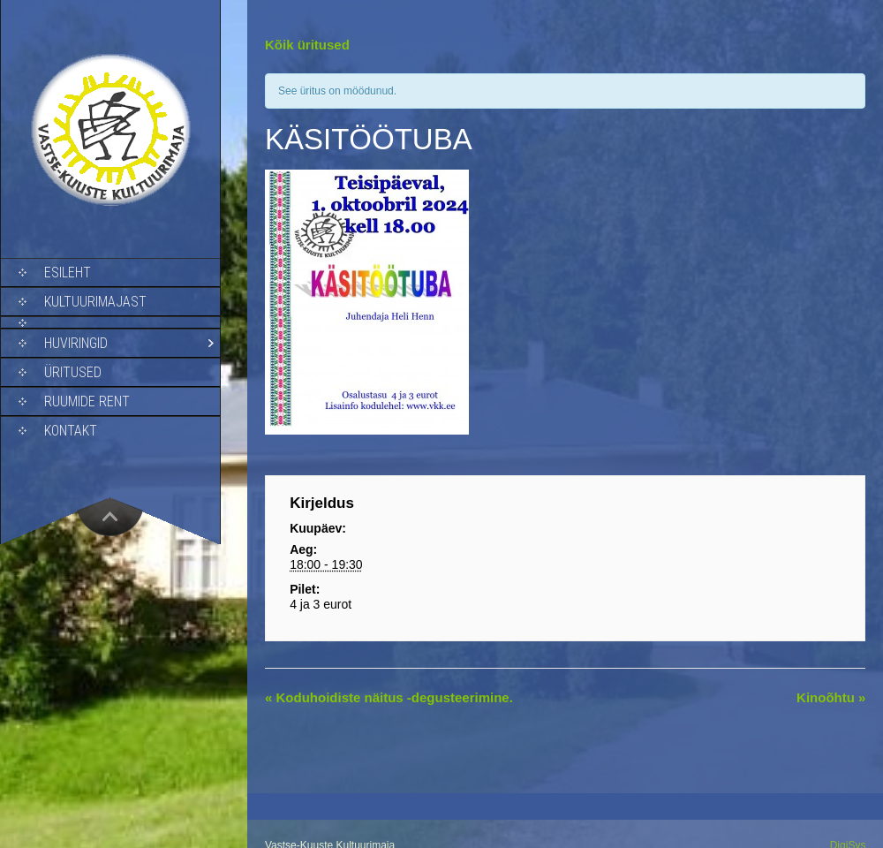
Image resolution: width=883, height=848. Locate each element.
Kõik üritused (307, 44)
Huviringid (76, 343)
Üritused (73, 372)
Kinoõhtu (830, 697)
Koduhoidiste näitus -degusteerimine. (389, 697)
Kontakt (70, 430)
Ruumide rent (87, 401)
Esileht (67, 272)
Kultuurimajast (95, 301)
